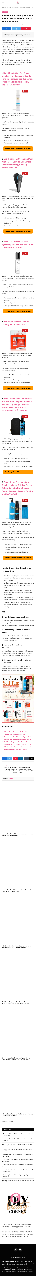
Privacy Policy (27, 1255)
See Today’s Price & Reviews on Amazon (18, 148)
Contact (10, 1255)
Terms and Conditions (18, 1257)
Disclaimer (18, 1255)
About (4, 1255)
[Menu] (3, 2)
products (5, 11)
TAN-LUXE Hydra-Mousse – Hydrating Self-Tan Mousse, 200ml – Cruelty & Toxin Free (18, 245)
